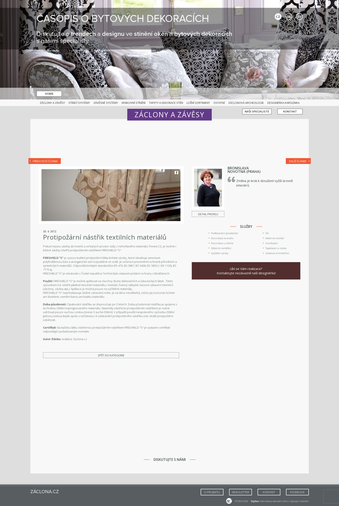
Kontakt (290, 94)
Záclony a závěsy (52, 103)
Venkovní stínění (133, 103)
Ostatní (219, 103)
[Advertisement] (170, 141)
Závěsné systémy (105, 103)
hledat (175, 94)
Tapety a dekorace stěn (166, 103)
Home (49, 94)
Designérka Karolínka (283, 103)
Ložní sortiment (198, 103)
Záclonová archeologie (246, 103)
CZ (278, 16)
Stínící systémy (79, 103)
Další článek (297, 161)
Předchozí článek (45, 161)
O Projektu (212, 492)
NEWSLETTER (240, 492)
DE (289, 16)
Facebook (176, 172)
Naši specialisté (257, 94)
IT (299, 16)
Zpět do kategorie (111, 355)
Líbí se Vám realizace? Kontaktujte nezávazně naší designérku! (246, 270)
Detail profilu (208, 214)
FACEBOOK (297, 492)
